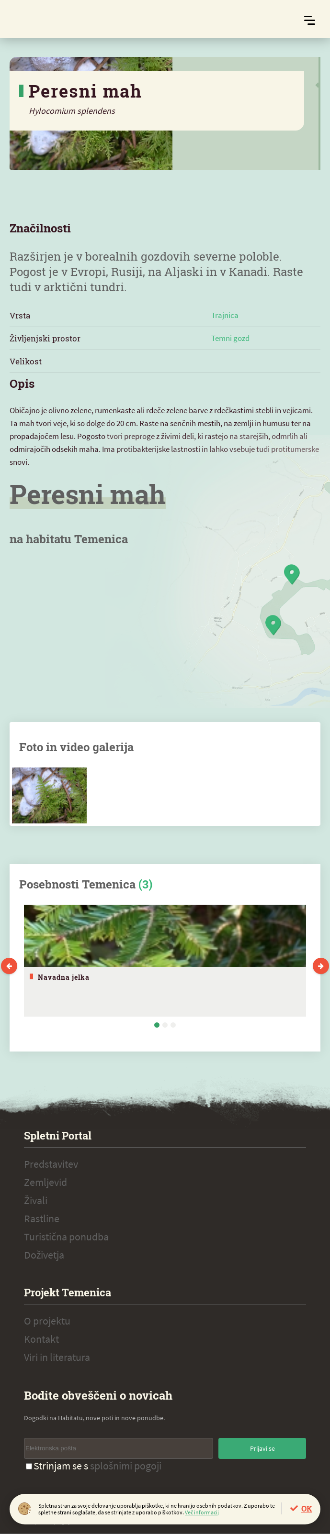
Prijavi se (262, 1448)
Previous (9, 966)
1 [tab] (156, 1025)
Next (321, 966)
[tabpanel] (165, 961)
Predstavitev (51, 1164)
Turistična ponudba (66, 1236)
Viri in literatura (57, 1357)
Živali (35, 1200)
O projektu (47, 1320)
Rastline (41, 1218)
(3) (145, 884)
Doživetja (44, 1254)
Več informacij (202, 1512)
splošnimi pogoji (125, 1465)
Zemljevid (45, 1182)
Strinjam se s (93, 1465)
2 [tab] (165, 1025)
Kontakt (41, 1339)
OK (306, 1508)
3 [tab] (173, 1025)
